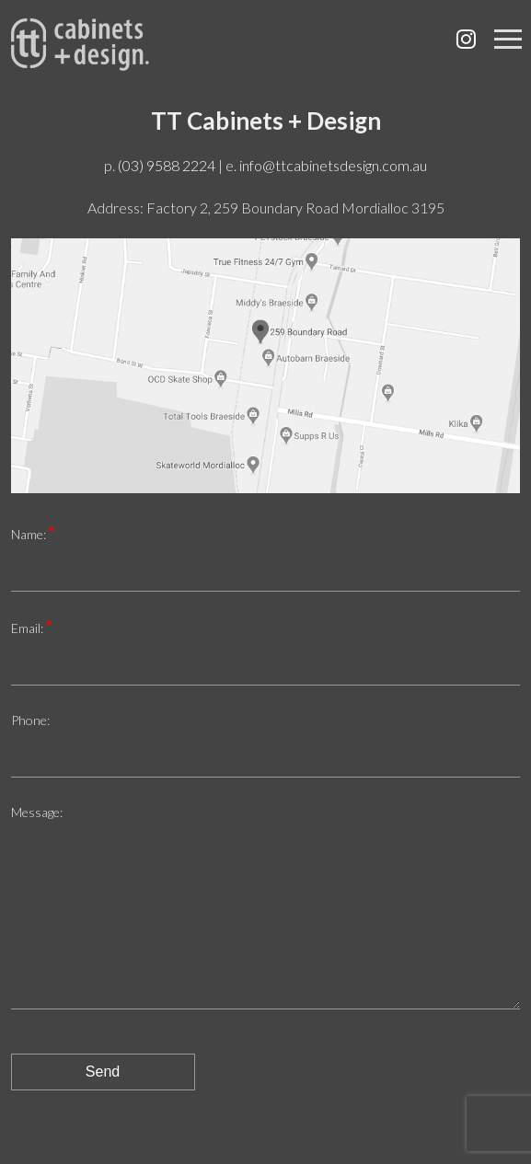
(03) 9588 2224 (166, 165)
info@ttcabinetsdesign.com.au (333, 165)
